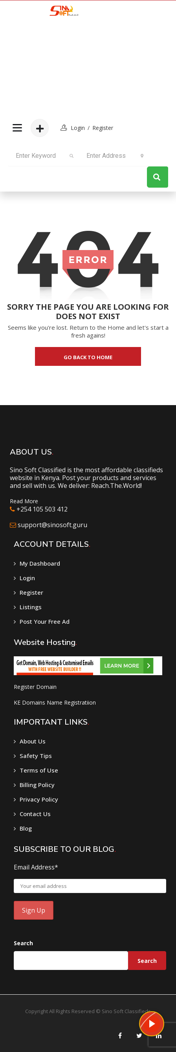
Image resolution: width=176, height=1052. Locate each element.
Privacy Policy (39, 799)
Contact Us (35, 814)
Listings (31, 607)
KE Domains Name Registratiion (55, 702)
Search (23, 943)
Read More (24, 501)
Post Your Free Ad (45, 621)
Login (27, 578)
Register (102, 128)
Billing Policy (37, 785)
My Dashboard (40, 563)
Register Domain (35, 686)
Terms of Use (39, 770)
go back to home (88, 357)
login (78, 128)
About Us (33, 741)
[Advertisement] (61, 71)
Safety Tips (36, 756)
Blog (26, 828)
